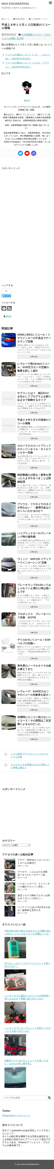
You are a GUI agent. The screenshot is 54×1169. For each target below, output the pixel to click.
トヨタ (46, 34)
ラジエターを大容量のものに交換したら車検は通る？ (27, 766)
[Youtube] (27, 153)
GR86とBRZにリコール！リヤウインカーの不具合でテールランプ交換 (34, 338)
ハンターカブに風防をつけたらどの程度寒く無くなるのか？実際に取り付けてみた (27, 997)
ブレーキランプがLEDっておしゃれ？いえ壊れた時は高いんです (34, 588)
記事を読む (34, 356)
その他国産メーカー (31, 34)
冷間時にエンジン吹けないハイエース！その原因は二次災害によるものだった (34, 721)
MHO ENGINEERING (15, 3)
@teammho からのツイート (16, 1115)
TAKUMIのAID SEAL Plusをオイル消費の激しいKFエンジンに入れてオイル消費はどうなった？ (27, 933)
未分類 (20, 38)
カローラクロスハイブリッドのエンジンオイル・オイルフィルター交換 (34, 449)
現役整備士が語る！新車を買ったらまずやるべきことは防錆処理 (34, 478)
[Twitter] (20, 153)
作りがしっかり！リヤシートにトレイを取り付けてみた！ (27, 965)
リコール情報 (8, 38)
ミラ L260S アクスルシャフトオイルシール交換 (26, 755)
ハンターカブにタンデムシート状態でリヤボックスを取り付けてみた (27, 1029)
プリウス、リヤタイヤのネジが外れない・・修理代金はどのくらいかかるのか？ (34, 508)
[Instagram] (33, 153)
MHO (8, 316)
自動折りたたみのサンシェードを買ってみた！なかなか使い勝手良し (26, 1062)
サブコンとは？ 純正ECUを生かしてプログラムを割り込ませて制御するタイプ (34, 397)
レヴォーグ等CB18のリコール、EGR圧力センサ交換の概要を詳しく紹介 (33, 367)
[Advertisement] (27, 197)
